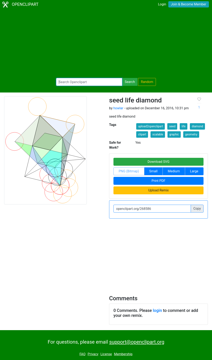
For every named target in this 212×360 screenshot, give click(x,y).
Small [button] (153, 171)
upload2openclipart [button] (150, 126)
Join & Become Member (188, 4)
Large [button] (194, 171)
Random (147, 82)
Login (162, 4)
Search (130, 82)
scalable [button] (157, 134)
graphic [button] (174, 134)
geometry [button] (191, 134)
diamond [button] (197, 126)
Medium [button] (174, 171)
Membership (123, 354)
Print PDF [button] (158, 181)
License (106, 354)
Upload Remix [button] (158, 190)
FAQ (83, 354)
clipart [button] (142, 134)
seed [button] (172, 126)
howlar (118, 108)
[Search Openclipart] (89, 82)
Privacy (93, 354)
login (157, 310)
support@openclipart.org (136, 342)
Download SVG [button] (159, 162)
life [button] (184, 126)
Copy (197, 208)
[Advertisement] (106, 44)
